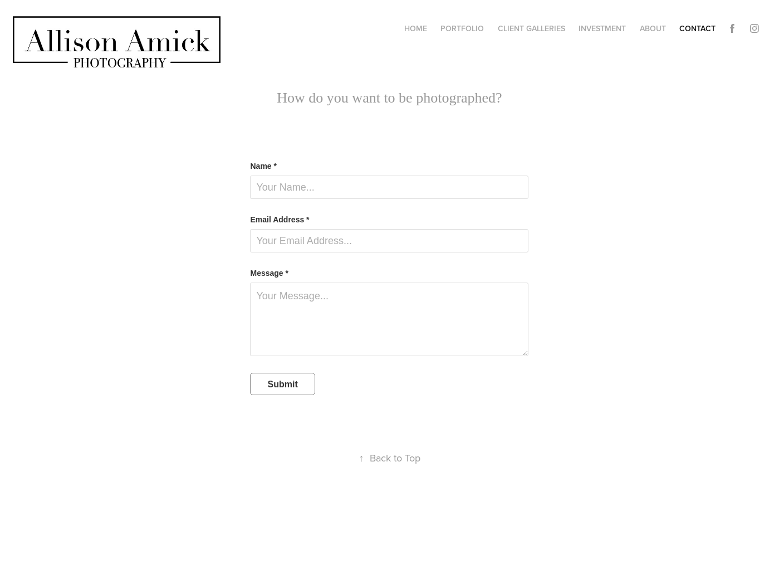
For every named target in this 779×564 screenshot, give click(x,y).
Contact (697, 28)
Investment (602, 28)
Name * (263, 166)
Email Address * (279, 219)
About (653, 28)
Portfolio (462, 28)
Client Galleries (531, 28)
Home (415, 28)
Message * (269, 273)
